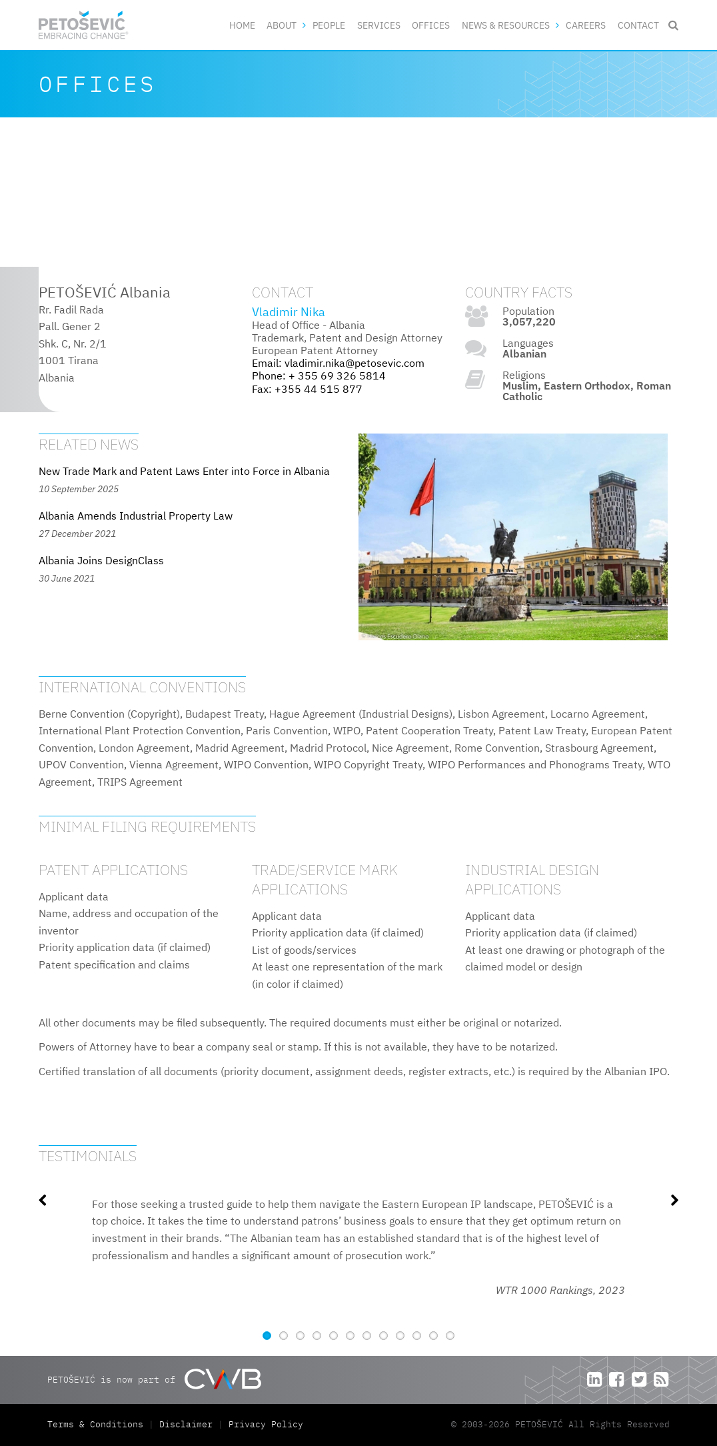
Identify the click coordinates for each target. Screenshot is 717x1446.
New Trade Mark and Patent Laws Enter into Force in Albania (184, 471)
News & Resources (506, 25)
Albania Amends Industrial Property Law (136, 515)
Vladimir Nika (288, 311)
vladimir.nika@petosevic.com (354, 363)
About (282, 25)
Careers (586, 25)
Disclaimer (186, 1424)
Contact (638, 25)
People (329, 25)
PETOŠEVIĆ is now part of (154, 1379)
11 (433, 1335)
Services (378, 25)
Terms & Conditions (98, 1424)
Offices (431, 25)
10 (416, 1335)
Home (242, 25)
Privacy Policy (266, 1424)
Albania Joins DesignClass (101, 560)
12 (450, 1335)
